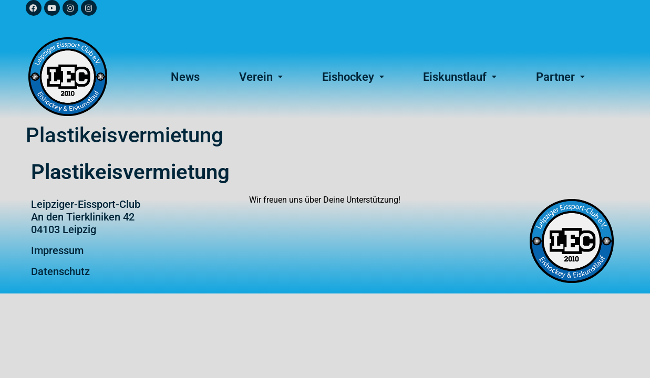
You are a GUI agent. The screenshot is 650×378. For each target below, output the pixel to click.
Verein (261, 76)
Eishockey (353, 76)
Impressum (57, 250)
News (185, 76)
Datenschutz (60, 271)
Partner (560, 76)
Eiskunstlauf (460, 76)
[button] (261, 76)
